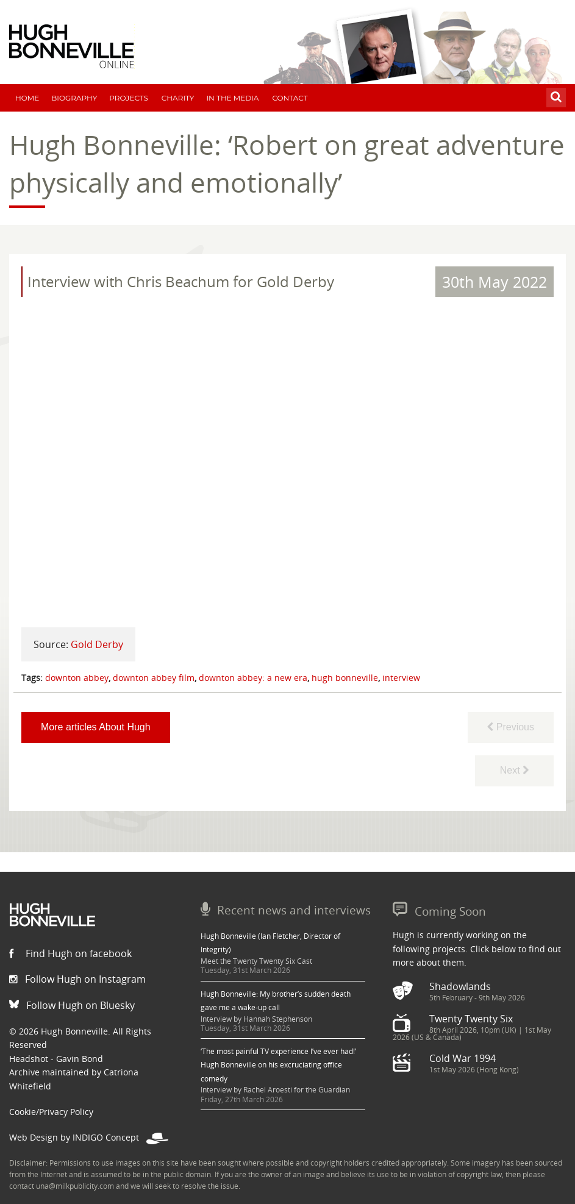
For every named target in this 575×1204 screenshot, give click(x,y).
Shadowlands (460, 986)
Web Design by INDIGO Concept (88, 1137)
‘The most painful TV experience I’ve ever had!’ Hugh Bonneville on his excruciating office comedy (278, 1065)
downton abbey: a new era (253, 677)
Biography (74, 97)
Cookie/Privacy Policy (51, 1111)
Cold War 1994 (462, 1058)
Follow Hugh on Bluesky (72, 1005)
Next (514, 770)
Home (27, 97)
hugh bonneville (345, 677)
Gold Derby (97, 644)
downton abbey (77, 677)
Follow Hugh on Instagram (77, 979)
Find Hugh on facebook (70, 953)
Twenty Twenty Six (471, 1019)
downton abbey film (154, 677)
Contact (289, 97)
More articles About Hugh (96, 727)
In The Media (232, 97)
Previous (510, 727)
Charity (178, 97)
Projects (128, 97)
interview (401, 677)
